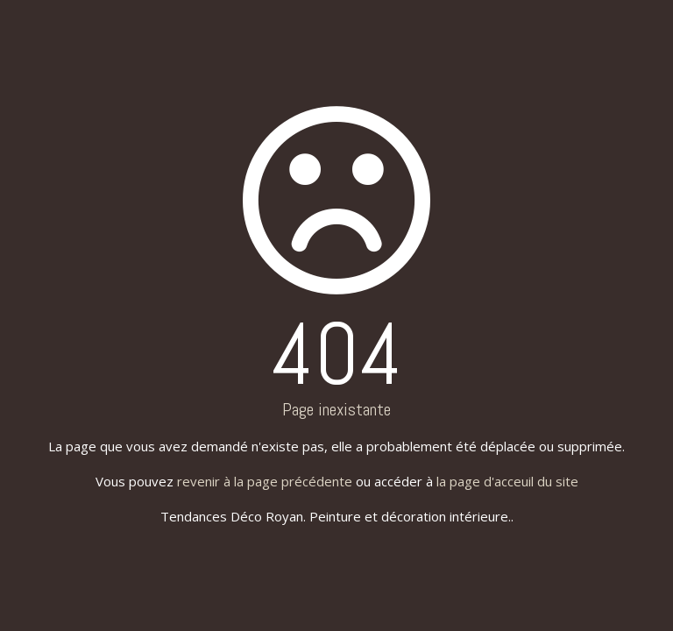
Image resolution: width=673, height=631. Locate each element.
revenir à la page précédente (264, 481)
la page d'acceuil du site (507, 481)
